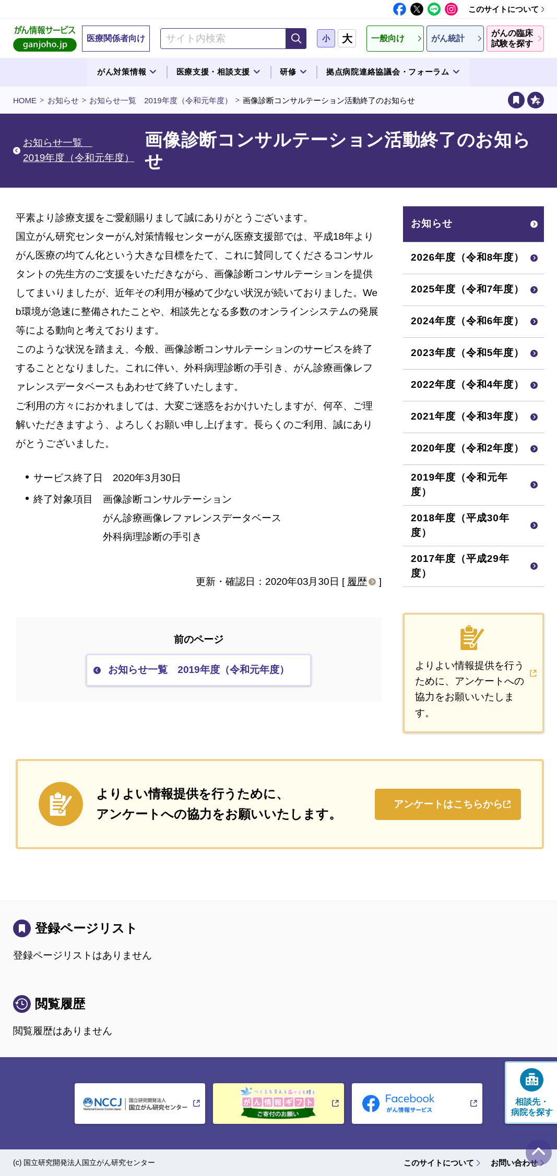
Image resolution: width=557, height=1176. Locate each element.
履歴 (357, 581)
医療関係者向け (116, 38)
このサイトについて (503, 9)
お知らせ (63, 100)
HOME (25, 100)
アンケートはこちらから (448, 804)
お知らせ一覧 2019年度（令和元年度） (160, 100)
